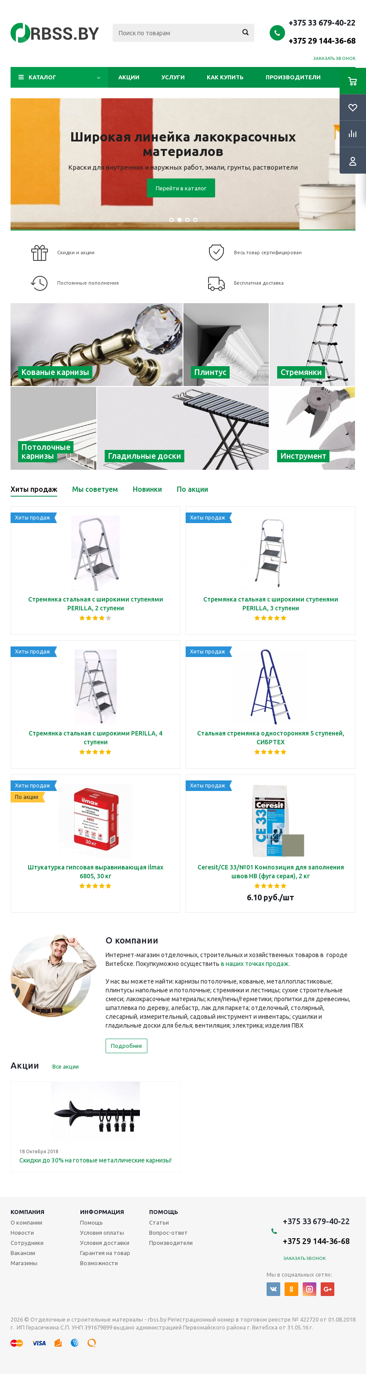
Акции (128, 77)
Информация (102, 1212)
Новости (22, 1232)
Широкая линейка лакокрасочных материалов (183, 144)
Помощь (163, 1212)
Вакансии (23, 1253)
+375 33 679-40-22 (322, 31)
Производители (293, 77)
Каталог (42, 77)
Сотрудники (27, 1243)
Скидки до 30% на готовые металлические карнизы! (95, 1160)
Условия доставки (104, 1243)
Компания (27, 1212)
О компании (26, 1222)
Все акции (65, 1066)
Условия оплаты (102, 1232)
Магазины (24, 1263)
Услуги (173, 77)
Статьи (159, 1222)
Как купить (225, 77)
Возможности (99, 1263)
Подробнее (126, 1046)
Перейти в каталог (181, 188)
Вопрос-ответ (168, 1232)
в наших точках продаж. (255, 963)
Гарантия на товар (105, 1253)
